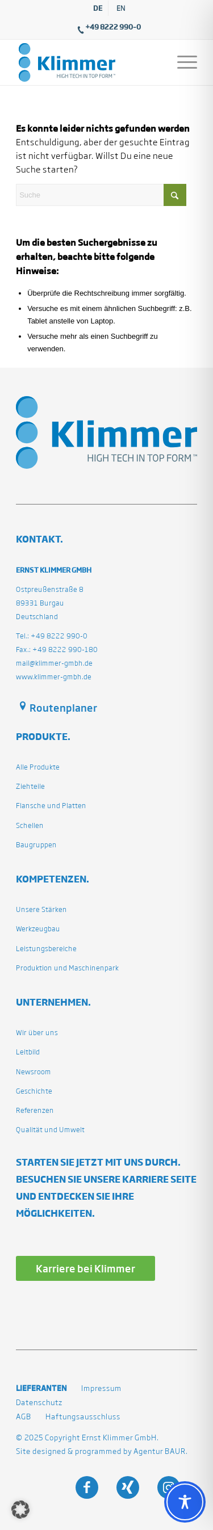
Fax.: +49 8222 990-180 (57, 649)
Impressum (101, 1388)
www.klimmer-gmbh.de (53, 676)
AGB (23, 1417)
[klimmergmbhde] (88, 62)
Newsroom (33, 1071)
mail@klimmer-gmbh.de (54, 663)
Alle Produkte (38, 767)
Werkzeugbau (38, 928)
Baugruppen (36, 844)
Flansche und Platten (51, 805)
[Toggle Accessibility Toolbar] (184, 1501)
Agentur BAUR (159, 1451)
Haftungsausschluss (82, 1417)
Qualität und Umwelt (50, 1129)
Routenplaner (63, 707)
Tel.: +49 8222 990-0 (51, 636)
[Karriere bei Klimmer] (85, 1268)
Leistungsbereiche (46, 948)
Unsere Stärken (41, 909)
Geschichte (34, 1091)
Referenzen (35, 1110)
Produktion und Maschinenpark (67, 968)
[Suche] (101, 195)
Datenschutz (39, 1402)
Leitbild (28, 1052)
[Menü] (181, 62)
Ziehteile (30, 786)
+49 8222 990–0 (113, 26)
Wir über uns (37, 1032)
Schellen (30, 825)
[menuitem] (97, 8)
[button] (20, 1509)
